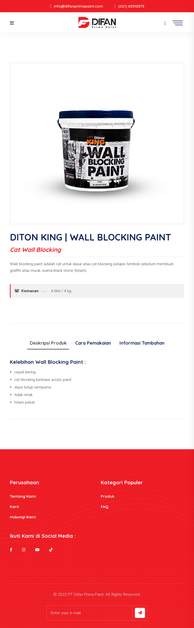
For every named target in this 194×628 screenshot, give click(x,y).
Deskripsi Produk (48, 343)
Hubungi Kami (23, 517)
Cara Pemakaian (93, 343)
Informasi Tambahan (141, 343)
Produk (107, 496)
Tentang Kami (23, 496)
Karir (14, 506)
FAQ (104, 506)
